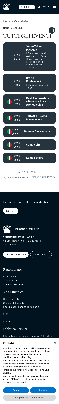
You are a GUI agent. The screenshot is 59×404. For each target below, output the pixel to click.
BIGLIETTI (26, 7)
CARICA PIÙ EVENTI (29, 172)
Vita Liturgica (13, 292)
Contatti (7, 321)
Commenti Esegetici (14, 302)
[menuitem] (46, 6)
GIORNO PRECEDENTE (15, 177)
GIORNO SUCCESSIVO (44, 177)
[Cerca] (39, 7)
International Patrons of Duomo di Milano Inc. (27, 335)
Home (7, 21)
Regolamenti (12, 269)
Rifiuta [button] (16, 390)
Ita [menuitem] (45, 6)
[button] (54, 7)
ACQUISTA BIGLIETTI (16, 254)
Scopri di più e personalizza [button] (29, 397)
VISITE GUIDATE (41, 254)
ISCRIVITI (10, 211)
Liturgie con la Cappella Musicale (21, 306)
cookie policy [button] (25, 357)
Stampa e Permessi (13, 284)
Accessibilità (10, 276)
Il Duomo (10, 314)
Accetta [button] (43, 390)
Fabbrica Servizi (15, 329)
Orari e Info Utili (11, 298)
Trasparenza (10, 280)
